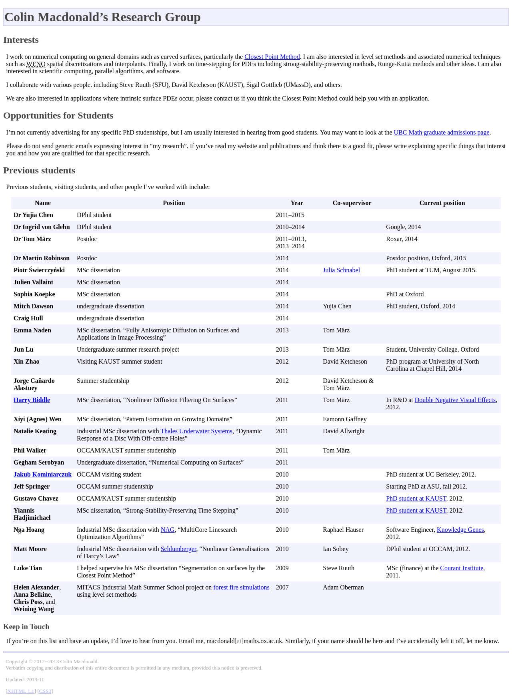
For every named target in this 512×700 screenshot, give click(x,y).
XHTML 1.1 (21, 691)
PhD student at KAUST (416, 498)
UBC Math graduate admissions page (442, 132)
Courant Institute (461, 568)
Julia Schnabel (341, 270)
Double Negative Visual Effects (455, 399)
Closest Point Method (272, 56)
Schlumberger (178, 548)
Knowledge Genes (460, 529)
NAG (168, 529)
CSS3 (45, 691)
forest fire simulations (241, 587)
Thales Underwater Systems (196, 431)
